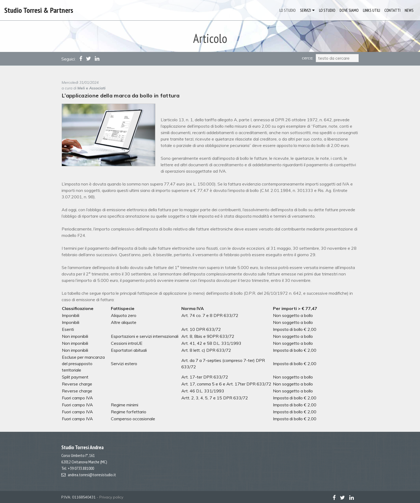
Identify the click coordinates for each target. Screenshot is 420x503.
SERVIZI (305, 10)
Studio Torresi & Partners (38, 10)
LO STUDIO (287, 10)
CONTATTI (392, 10)
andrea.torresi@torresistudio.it (92, 474)
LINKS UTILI (371, 10)
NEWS (409, 10)
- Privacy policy (110, 497)
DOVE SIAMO (349, 10)
